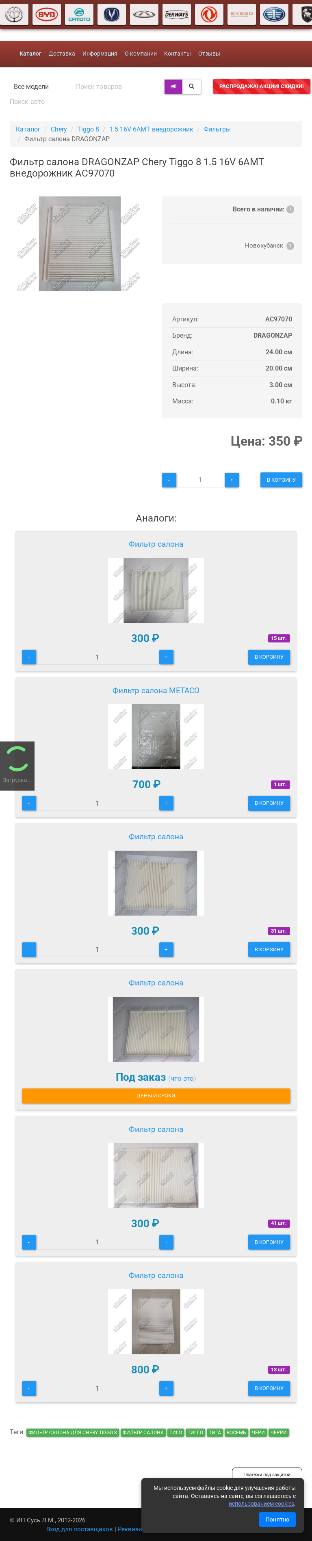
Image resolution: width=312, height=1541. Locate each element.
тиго (175, 1432)
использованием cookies (261, 1503)
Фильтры (217, 129)
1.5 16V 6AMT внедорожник (151, 129)
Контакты (177, 53)
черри (279, 1432)
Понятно (277, 1519)
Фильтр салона (156, 544)
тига (215, 1432)
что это (182, 1078)
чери (258, 1432)
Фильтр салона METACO (156, 690)
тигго (195, 1432)
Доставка (62, 53)
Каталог (28, 129)
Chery (59, 129)
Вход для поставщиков (79, 1529)
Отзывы (209, 53)
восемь (236, 1432)
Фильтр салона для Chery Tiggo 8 (72, 1432)
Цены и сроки (155, 1096)
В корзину (281, 480)
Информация (99, 53)
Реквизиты (134, 1529)
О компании (141, 53)
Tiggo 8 (88, 129)
